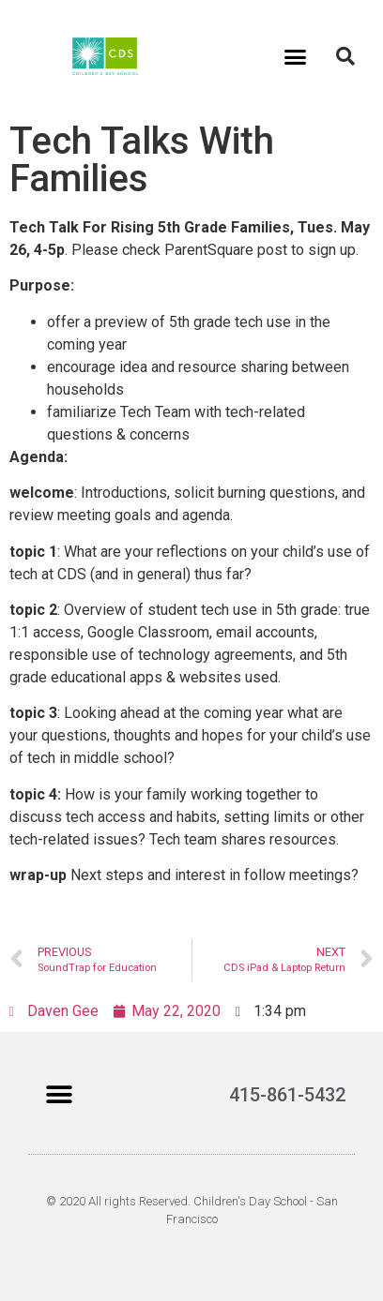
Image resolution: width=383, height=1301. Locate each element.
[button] (295, 56)
